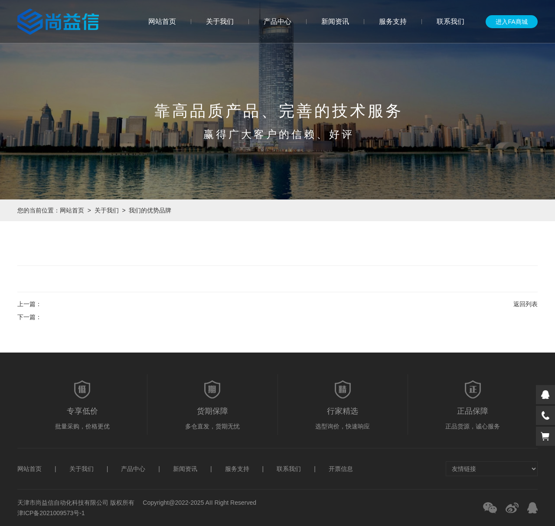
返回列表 (525, 304)
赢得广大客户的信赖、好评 (278, 134)
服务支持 (393, 21)
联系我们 (450, 21)
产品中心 (277, 21)
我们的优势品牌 (150, 210)
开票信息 (341, 468)
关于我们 (220, 21)
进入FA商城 (511, 21)
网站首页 (162, 21)
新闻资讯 (335, 21)
